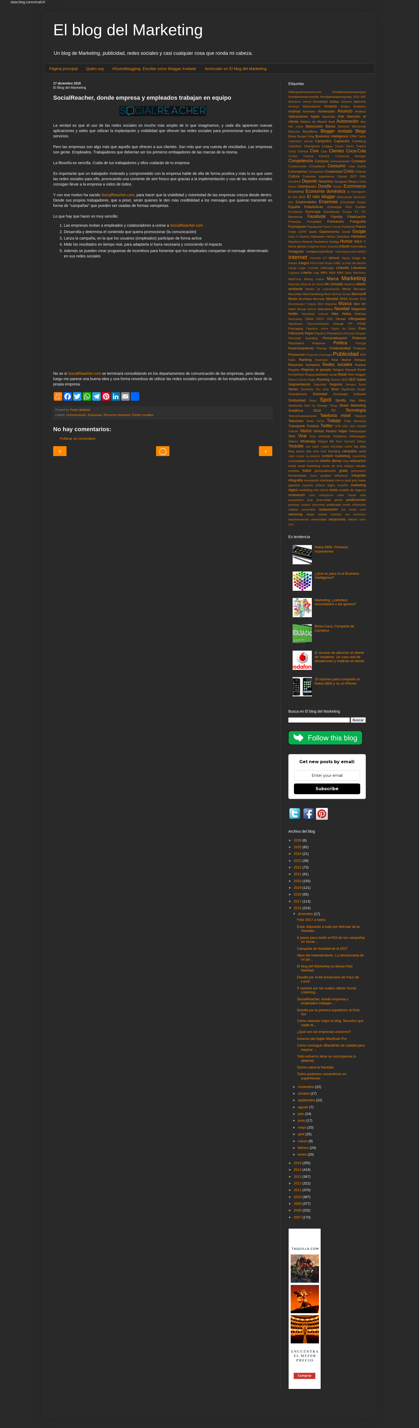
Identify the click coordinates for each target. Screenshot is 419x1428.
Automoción (347, 121)
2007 (298, 1217)
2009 (298, 1204)
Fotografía (358, 221)
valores (353, 519)
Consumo (337, 166)
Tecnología (356, 410)
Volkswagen (357, 436)
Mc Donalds (334, 284)
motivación (296, 495)
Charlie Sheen (344, 146)
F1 (357, 211)
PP (350, 323)
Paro (362, 328)
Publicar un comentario (77, 439)
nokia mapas (346, 495)
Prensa (322, 348)
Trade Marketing (355, 421)
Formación (335, 221)
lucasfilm (342, 485)
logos (331, 485)
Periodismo (335, 333)
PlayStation (296, 343)
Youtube (296, 446)
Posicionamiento (301, 348)
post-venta (323, 499)
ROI (363, 354)
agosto (303, 1107)
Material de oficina (312, 284)
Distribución (307, 186)
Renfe (362, 369)
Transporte (296, 426)
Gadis (313, 231)
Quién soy (95, 68)
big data (360, 446)
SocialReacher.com (117, 195)
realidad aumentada (301, 509)
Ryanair (335, 379)
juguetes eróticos (313, 485)
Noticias (360, 313)
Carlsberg (359, 141)
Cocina (308, 156)
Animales (309, 111)
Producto (359, 348)
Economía (296, 192)
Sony (312, 400)
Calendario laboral (300, 141)
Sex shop (322, 389)
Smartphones (297, 394)
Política (340, 343)
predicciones (356, 500)
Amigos (345, 106)
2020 (356, 96)
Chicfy (292, 151)
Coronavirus (297, 171)
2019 (298, 888)
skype (310, 514)
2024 (298, 854)
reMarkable (359, 504)
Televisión (296, 421)
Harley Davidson (338, 236)
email (292, 466)
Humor (346, 241)
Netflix (293, 314)
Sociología (340, 394)
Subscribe (327, 788)
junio (302, 1120)
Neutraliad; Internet (315, 313)
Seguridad (320, 384)
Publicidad (346, 354)
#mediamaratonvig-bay (336, 96)
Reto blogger (357, 374)
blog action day (299, 451)
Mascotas (294, 284)
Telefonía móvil (335, 415)
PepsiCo (320, 333)
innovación (311, 480)
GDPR (302, 231)
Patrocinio (296, 333)
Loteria (306, 273)
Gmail (346, 231)
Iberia (292, 246)
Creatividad (333, 171)
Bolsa (292, 136)
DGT (353, 176)
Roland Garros (297, 379)
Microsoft (359, 294)
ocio (363, 495)
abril (301, 1134)
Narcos (311, 309)
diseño (325, 461)
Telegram (360, 416)
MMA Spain (344, 272)
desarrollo (313, 461)
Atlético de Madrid (313, 121)
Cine (314, 151)
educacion (358, 461)
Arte (341, 116)
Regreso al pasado (316, 370)
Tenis (310, 421)
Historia (307, 241)
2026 (298, 840)
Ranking (305, 360)
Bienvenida (359, 126)
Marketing (354, 278)
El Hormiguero (356, 191)
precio (338, 499)
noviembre (306, 1087)
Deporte (309, 181)
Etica (349, 207)
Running (323, 379)
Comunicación (76, 414)
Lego (302, 267)
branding (334, 451)
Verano (330, 431)
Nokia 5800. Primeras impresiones (331, 549)
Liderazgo (327, 267)
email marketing (308, 466)
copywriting (359, 456)
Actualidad (320, 101)
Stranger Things (327, 405)
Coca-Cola (356, 151)
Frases (327, 226)
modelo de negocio (352, 490)
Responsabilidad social (321, 374)
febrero (304, 1148)
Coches (293, 156)
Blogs (360, 131)
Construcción (297, 166)
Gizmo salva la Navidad (315, 1067)
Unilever (293, 431)
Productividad (340, 348)
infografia (359, 475)
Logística (294, 272)
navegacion (326, 495)
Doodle (324, 186)
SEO (352, 379)
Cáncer (342, 176)
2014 (298, 1170)
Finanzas (294, 221)
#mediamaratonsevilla (303, 96)
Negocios (358, 309)
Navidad (342, 308)
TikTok (320, 421)
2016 (298, 908)
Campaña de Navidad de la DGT (322, 949)
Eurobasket (295, 211)
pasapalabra (296, 500)
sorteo (322, 514)
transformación (298, 519)
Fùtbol (292, 231)
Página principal (63, 68)
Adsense (346, 101)
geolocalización (325, 470)
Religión (338, 369)
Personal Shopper (355, 333)
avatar (348, 446)
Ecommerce (355, 186)
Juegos (303, 263)
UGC (345, 426)
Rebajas (360, 359)
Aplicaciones (298, 116)
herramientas (297, 475)
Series (293, 389)
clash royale (296, 456)
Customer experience (318, 176)
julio (301, 1114)
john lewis (359, 480)
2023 (298, 861)
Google (359, 231)
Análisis (360, 111)
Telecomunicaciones (302, 416)
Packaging (295, 328)
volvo (362, 519)
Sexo (335, 389)
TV (333, 410)
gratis (343, 471)
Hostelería (321, 241)
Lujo (316, 272)
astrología (337, 446)
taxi (347, 514)
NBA (356, 304)
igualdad (325, 475)
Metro (327, 294)
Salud (361, 379)
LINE (336, 263)
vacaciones (337, 519)
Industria (333, 246)
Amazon (330, 106)
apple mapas (320, 446)
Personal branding (303, 338)
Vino (291, 436)
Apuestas (328, 116)
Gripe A (293, 236)
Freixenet (348, 226)
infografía (295, 480)
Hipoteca (294, 241)
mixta (333, 490)
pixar (310, 500)
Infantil (344, 246)
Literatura (358, 268)
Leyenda (313, 268)
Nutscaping (295, 319)
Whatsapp (308, 441)
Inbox (323, 246)
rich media (348, 509)
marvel (324, 490)
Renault (350, 369)
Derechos (325, 181)
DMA (363, 176)
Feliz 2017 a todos (311, 920)
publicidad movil (338, 504)
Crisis (348, 171)
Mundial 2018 (357, 299)
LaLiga (292, 268)
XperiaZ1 (349, 441)
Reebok (360, 364)
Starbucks (295, 405)
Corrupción (316, 171)
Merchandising (313, 294)
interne (339, 480)
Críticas (360, 171)
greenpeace (358, 470)
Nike (335, 314)
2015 (298, 1163)
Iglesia (301, 246)
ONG (330, 319)
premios (294, 504)
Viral (302, 436)
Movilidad (305, 298)
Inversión (315, 258)
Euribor (361, 207)
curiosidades (297, 460)
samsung (295, 514)
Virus (312, 436)
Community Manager (350, 156)
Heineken (358, 236)
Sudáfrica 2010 (304, 410)
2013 (298, 1177)
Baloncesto (314, 126)
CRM (353, 136)
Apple (315, 116)
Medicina (350, 284)
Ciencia (303, 151)
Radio (292, 359)
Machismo (359, 272)
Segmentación (299, 384)
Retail (342, 374)
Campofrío (323, 141)
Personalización (335, 338)
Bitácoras (294, 131)
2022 (298, 867)
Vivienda (325, 436)
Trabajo (334, 420)
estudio (361, 466)
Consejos (358, 161)
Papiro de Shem (343, 328)
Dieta (362, 181)
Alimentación (312, 106)
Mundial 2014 (336, 299)
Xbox (339, 441)
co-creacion (313, 456)
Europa (347, 211)
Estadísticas (313, 207)
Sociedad (320, 394)
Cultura (294, 176)
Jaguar (346, 258)
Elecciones (344, 197)
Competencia (300, 161)
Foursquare (297, 227)
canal (362, 451)
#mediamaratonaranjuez (349, 92)
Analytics (359, 106)
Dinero (292, 186)
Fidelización (356, 217)
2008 (298, 1210)
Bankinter (344, 126)
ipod (348, 480)
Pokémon (318, 343)
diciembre (306, 914)
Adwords (360, 101)
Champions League (318, 146)
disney (337, 461)
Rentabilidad (296, 374)
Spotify (340, 400)
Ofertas (341, 319)
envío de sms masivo (338, 466)
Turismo (313, 426)
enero (303, 1154)
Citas (324, 151)
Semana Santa (355, 384)
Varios (306, 431)
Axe (363, 121)
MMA (332, 272)
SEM (345, 379)
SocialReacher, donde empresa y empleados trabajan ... (322, 1001)
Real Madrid (341, 359)
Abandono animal (299, 101)
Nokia (346, 314)
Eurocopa (312, 212)
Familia (336, 217)
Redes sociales (142, 414)
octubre (304, 1093)
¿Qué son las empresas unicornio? (324, 1032)
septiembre (307, 1100)
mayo (302, 1127)
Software (360, 394)
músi (312, 495)
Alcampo (293, 106)
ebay (346, 461)
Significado (348, 389)
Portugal (360, 343)
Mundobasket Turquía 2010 (305, 304)
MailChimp (294, 279)
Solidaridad (297, 400)
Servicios (307, 389)
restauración (328, 509)
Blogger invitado (336, 131)
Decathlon (294, 181)
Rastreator (321, 359)
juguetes (294, 485)
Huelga (334, 241)
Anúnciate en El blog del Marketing (236, 68)
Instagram (296, 251)
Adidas (334, 101)
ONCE (320, 319)
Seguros (335, 384)
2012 (298, 1183)
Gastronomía (329, 232)
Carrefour (294, 146)
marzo (303, 1141)
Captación (342, 141)
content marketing (336, 456)
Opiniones (295, 323)
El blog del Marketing (128, 30)
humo (313, 475)
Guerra (304, 236)
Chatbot (361, 146)
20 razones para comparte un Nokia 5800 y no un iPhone (337, 681)
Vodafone (339, 436)
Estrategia (334, 207)
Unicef (361, 426)
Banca (330, 126)
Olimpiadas (357, 319)
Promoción (296, 355)
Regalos (294, 369)
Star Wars (358, 400)
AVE (363, 96)
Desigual (340, 181)
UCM (338, 426)
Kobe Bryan (325, 263)
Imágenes (313, 246)
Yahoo (361, 441)
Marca (332, 278)
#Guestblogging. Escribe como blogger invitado (154, 68)
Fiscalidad (314, 221)
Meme (346, 289)
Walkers (293, 441)
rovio (363, 509)
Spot (325, 399)
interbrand (327, 480)
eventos (293, 470)
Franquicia (314, 226)
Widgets (323, 441)
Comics (324, 156)
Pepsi (309, 333)
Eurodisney (331, 211)
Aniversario (326, 111)
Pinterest (359, 338)
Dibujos (353, 181)
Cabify (362, 136)
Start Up (309, 405)
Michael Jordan (341, 294)
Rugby (312, 379)
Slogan (361, 389)
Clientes (336, 151)
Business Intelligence (331, 136)
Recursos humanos (117, 414)
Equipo (361, 202)
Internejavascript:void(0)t (350, 251)
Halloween (318, 236)
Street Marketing (352, 405)
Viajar (342, 431)
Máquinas (331, 304)
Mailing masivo (314, 279)
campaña (349, 451)
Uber (353, 426)
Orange (338, 323)
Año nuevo (295, 126)
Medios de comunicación (322, 289)
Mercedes (295, 294)
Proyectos (312, 354)
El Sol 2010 (296, 197)
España (294, 207)
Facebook (317, 216)
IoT (325, 258)
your (291, 524)
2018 (298, 894)
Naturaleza (325, 309)
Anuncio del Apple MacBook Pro (322, 1039)
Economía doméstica (325, 191)
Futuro (361, 227)
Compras (322, 161)
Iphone (334, 258)
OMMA (309, 319)
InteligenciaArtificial (319, 251)
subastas (336, 514)
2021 (298, 874)
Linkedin (342, 268)
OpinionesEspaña (318, 323)
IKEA (358, 242)
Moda (292, 299)
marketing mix (309, 490)
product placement (313, 504)
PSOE (361, 323)
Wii (331, 441)
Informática (358, 246)
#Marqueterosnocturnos (304, 92)
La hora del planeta (354, 263)
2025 (298, 847)
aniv (308, 446)
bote (323, 451)
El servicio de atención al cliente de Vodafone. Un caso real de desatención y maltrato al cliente (339, 657)
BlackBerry (310, 131)
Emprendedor (306, 202)
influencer (341, 475)
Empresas (95, 414)
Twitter (326, 425)
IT (364, 241)
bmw (316, 451)
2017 (298, 901)
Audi (331, 121)
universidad (319, 519)
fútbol (306, 471)
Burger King (305, 136)
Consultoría (317, 166)
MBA (324, 272)
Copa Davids (357, 166)
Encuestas (347, 202)
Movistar (319, 298)
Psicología (325, 354)
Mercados (360, 289)
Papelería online (317, 328)
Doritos (337, 186)
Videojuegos (357, 431)
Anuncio (344, 111)
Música (344, 303)
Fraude (336, 226)
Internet (297, 257)
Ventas (318, 431)
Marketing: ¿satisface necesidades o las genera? (335, 602)
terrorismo (359, 514)
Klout (314, 263)
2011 (298, 1190)
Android (294, 111)
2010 (298, 1197)
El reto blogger (321, 196)
